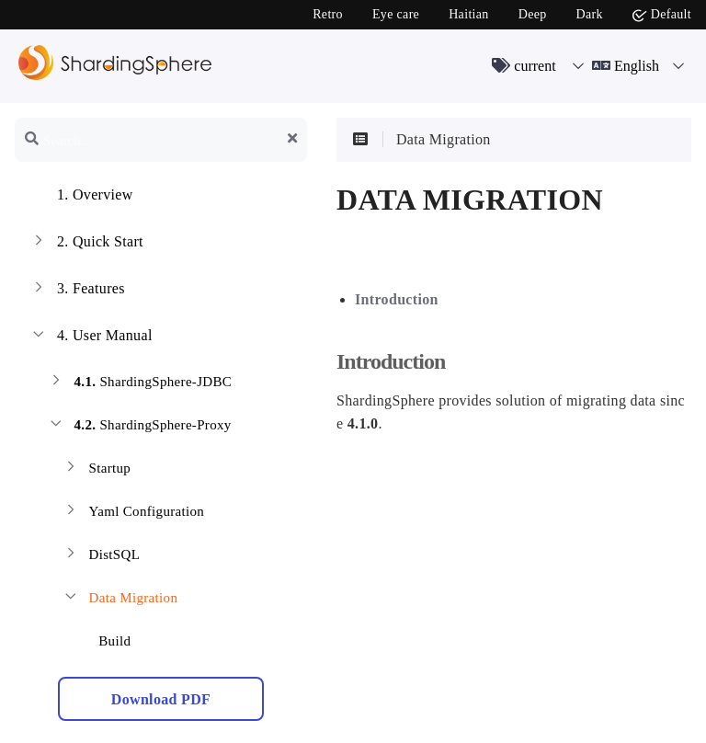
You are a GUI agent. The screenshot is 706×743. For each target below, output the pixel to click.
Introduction (396, 299)
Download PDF (161, 699)
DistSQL (101, 556)
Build (103, 637)
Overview (81, 197)
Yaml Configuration (133, 513)
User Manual (91, 337)
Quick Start (86, 244)
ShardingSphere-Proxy (139, 427)
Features (77, 290)
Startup (96, 470)
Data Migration (119, 600)
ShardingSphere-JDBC (139, 384)
